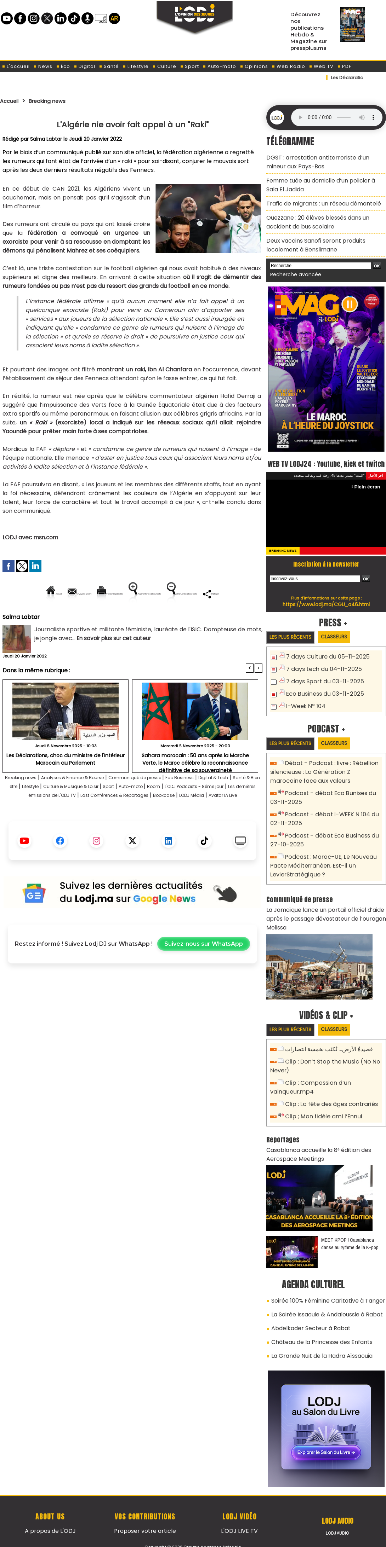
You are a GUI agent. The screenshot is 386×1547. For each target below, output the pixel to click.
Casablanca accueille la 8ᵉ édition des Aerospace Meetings (313, 1137)
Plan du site (175, 1538)
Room (249, 810)
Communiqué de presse (167, 802)
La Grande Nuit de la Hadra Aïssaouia (316, 1330)
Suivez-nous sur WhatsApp (203, 977)
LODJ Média (146, 828)
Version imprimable (135, 594)
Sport (189, 66)
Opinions (254, 66)
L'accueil (16, 66)
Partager (177, 618)
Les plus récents (293, 638)
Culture (164, 66)
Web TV (321, 66)
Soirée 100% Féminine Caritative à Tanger (322, 1281)
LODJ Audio (338, 1507)
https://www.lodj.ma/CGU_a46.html (326, 604)
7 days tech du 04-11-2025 (320, 669)
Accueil (11, 101)
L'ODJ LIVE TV (239, 1504)
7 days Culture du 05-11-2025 (324, 657)
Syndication (210, 1538)
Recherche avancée (292, 261)
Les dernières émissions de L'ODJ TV (143, 819)
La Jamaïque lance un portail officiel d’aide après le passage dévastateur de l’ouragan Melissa (319, 908)
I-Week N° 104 (304, 704)
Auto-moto (219, 66)
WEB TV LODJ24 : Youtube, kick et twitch (326, 456)
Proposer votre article (144, 1504)
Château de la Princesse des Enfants (316, 1318)
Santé (109, 66)
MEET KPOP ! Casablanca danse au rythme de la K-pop (350, 1225)
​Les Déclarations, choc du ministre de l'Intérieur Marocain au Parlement (65, 782)
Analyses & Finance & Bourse (89, 802)
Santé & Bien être (53, 810)
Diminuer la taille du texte (114, 618)
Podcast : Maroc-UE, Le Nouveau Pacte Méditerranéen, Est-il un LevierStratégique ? (319, 858)
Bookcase (111, 828)
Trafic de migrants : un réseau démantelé (318, 197)
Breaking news (54, 101)
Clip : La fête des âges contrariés (328, 1089)
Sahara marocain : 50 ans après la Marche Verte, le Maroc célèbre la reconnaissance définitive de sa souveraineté (195, 785)
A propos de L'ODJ (50, 1504)
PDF (344, 66)
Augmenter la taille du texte (217, 594)
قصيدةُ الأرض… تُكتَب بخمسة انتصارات (327, 1038)
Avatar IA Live (186, 828)
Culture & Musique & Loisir (145, 810)
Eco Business (221, 802)
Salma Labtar (46, 139)
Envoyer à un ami (68, 594)
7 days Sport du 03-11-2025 (321, 681)
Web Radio (288, 66)
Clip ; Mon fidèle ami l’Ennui (319, 1101)
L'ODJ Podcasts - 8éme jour (50, 819)
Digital (84, 66)
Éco (63, 66)
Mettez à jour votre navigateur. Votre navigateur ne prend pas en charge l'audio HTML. (336, 117)
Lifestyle (136, 66)
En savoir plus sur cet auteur (116, 662)
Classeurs (343, 637)
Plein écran (369, 487)
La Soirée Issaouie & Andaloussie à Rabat (321, 1293)
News (42, 66)
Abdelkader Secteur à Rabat (305, 1306)
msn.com (45, 537)
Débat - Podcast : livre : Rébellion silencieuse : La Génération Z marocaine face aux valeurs (322, 771)
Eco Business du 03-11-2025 (321, 692)
